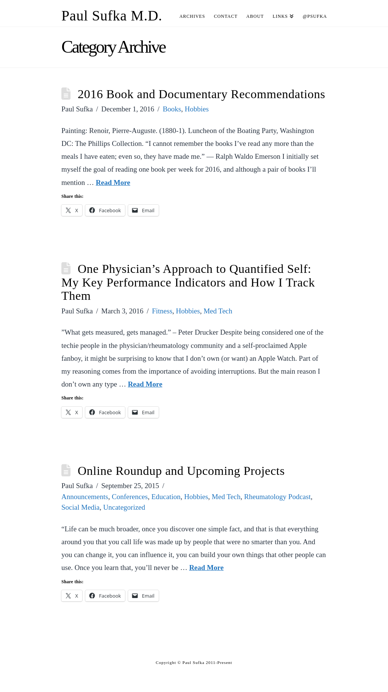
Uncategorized (124, 507)
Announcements (84, 497)
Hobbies (197, 109)
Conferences (130, 497)
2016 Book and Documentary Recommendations (201, 94)
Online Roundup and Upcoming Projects (181, 471)
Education (165, 497)
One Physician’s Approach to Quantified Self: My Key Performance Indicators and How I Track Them (188, 282)
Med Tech (217, 311)
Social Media (80, 507)
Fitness (162, 311)
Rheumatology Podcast (277, 497)
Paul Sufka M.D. (111, 15)
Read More (113, 182)
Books (172, 109)
